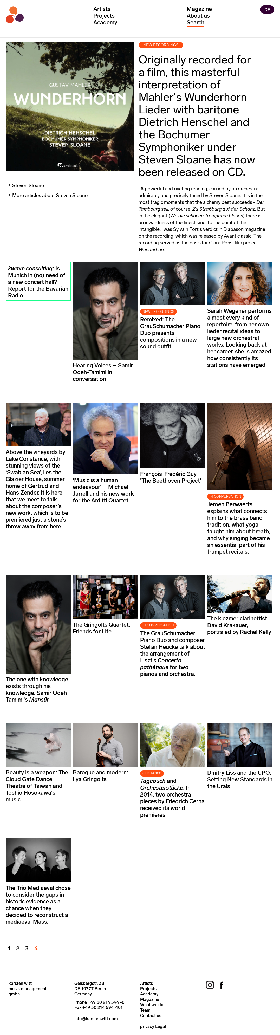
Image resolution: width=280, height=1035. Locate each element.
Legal (160, 1026)
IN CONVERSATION (225, 497)
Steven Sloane (28, 186)
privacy (147, 1026)
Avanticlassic (237, 236)
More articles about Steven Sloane (50, 195)
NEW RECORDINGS (158, 312)
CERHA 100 (151, 773)
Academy (105, 22)
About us (198, 15)
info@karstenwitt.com (96, 1018)
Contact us (150, 1015)
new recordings (161, 45)
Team (145, 1010)
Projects (104, 15)
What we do (152, 1004)
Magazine (199, 8)
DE (267, 9)
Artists (101, 8)
